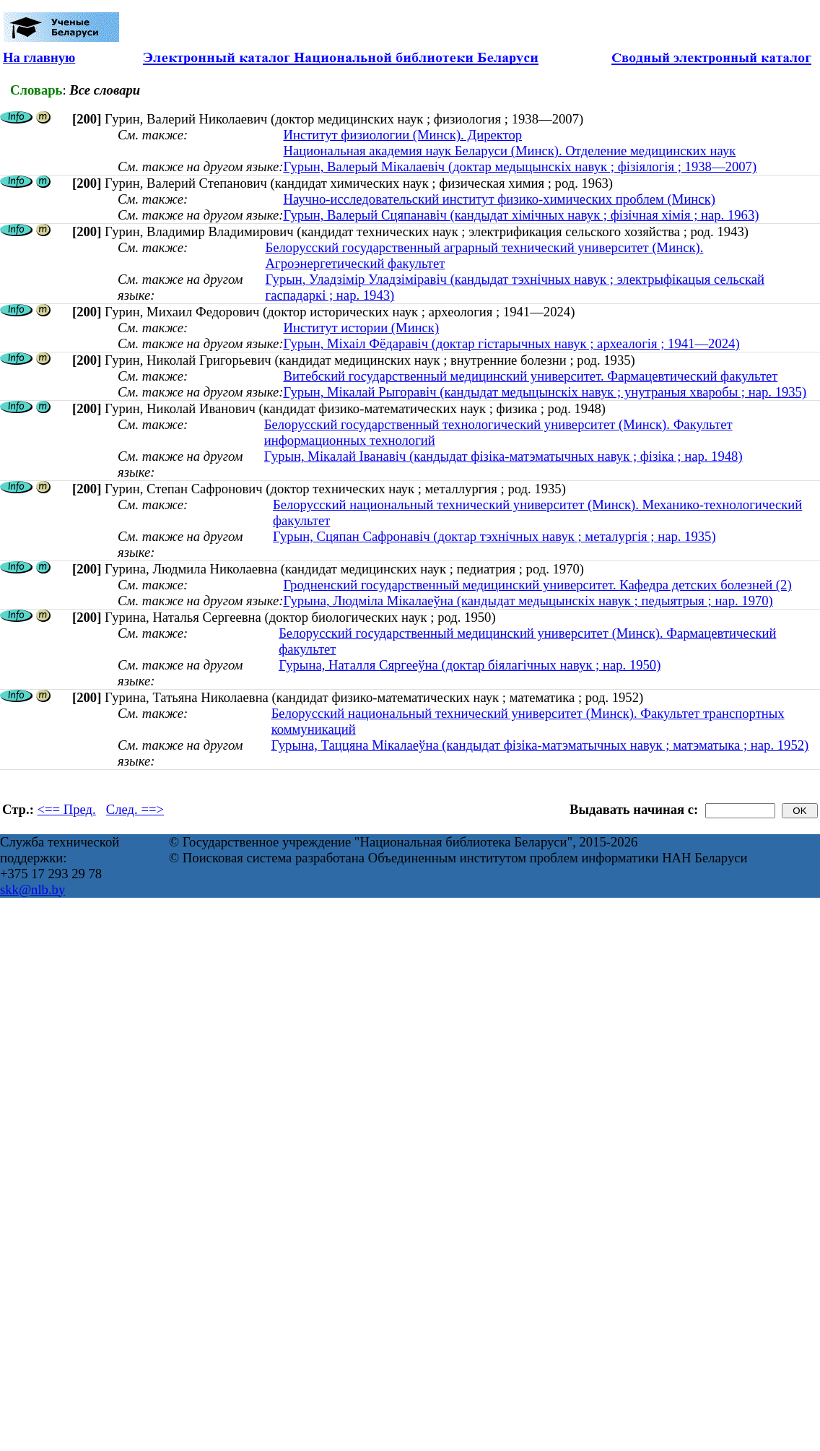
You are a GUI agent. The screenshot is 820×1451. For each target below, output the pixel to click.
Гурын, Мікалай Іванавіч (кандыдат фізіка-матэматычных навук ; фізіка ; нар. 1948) (503, 456)
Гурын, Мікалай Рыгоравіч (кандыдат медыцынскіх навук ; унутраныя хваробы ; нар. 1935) (544, 391)
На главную (39, 57)
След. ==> (135, 809)
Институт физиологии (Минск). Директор (402, 134)
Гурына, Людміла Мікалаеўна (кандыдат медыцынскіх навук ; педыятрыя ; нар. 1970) (527, 600)
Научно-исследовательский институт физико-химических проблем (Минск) (499, 199)
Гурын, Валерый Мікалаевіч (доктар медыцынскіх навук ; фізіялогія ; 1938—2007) (519, 166)
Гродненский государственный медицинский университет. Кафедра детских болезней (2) (537, 584)
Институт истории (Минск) (361, 327)
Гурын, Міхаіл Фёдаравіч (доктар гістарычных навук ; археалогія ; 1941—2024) (511, 343)
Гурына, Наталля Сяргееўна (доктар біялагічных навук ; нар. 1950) (469, 664)
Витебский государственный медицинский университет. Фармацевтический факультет (530, 376)
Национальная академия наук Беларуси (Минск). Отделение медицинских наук (509, 150)
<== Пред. (67, 809)
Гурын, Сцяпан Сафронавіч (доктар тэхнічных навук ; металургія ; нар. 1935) (494, 536)
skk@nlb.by (32, 889)
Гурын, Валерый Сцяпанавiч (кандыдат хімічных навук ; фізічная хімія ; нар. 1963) (521, 214)
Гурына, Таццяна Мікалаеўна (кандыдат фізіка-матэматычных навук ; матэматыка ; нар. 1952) (540, 745)
